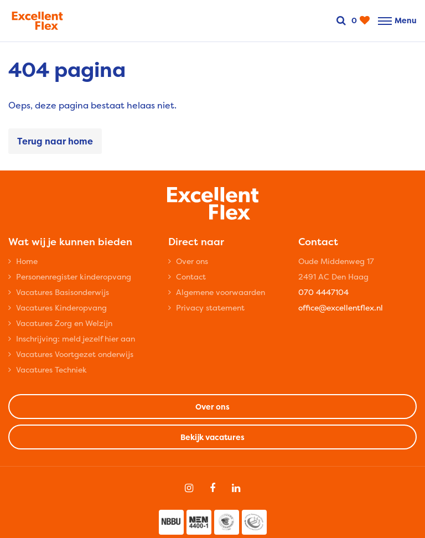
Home (27, 261)
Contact (191, 276)
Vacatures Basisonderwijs (62, 292)
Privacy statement (210, 307)
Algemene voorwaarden (220, 292)
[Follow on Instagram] (189, 488)
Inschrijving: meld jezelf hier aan (75, 338)
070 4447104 (323, 292)
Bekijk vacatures (212, 437)
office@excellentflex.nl (340, 307)
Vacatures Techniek (51, 369)
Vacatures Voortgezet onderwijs (74, 354)
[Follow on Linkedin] (236, 488)
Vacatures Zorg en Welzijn (64, 323)
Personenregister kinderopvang (73, 276)
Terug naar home (55, 141)
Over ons (192, 261)
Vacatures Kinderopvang (61, 307)
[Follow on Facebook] (212, 488)
